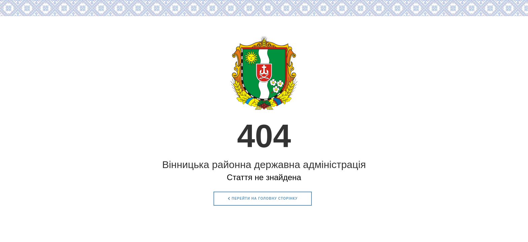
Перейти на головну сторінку (263, 198)
